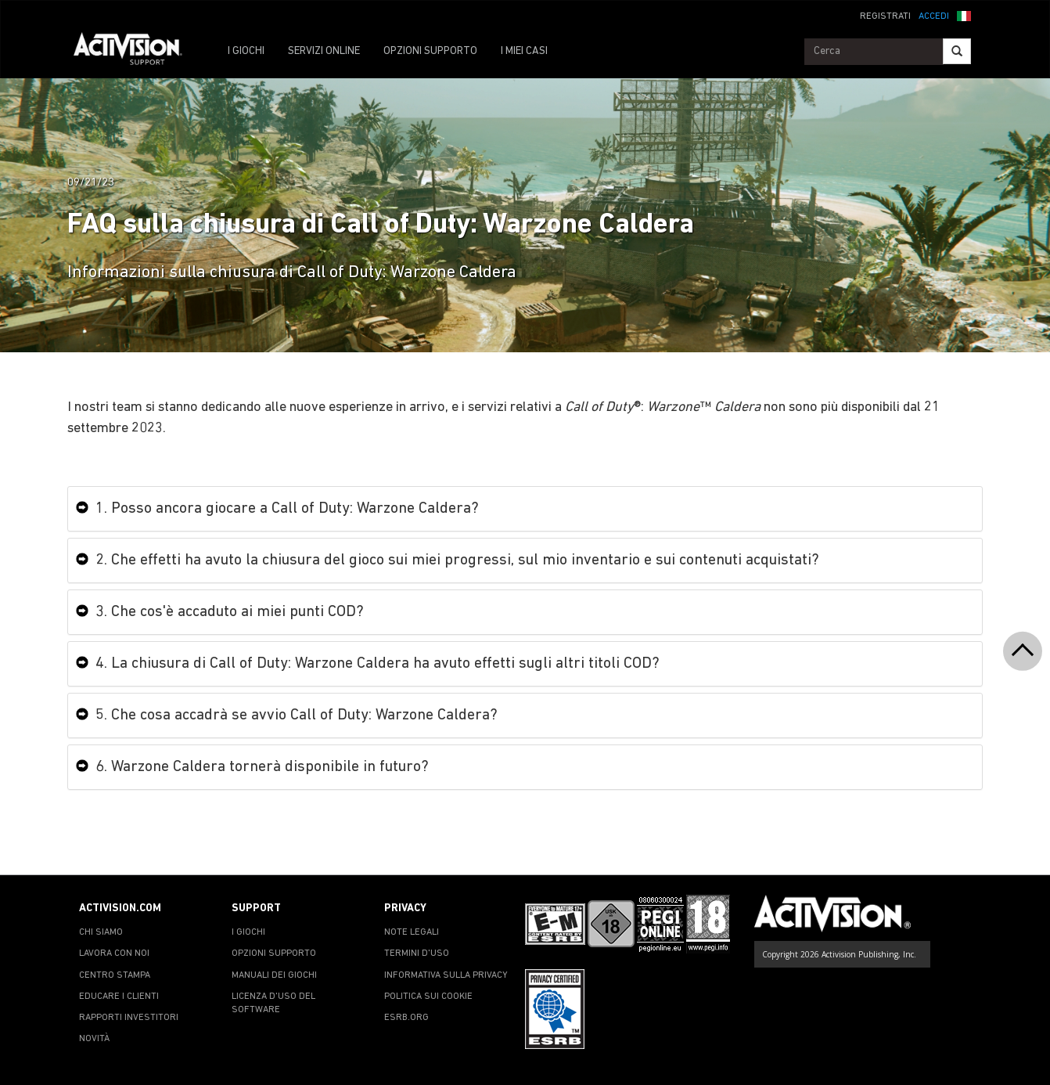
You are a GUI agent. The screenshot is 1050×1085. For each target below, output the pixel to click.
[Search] (957, 51)
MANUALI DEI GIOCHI (274, 975)
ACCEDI (934, 16)
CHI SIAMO (101, 932)
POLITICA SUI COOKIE (428, 996)
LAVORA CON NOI (114, 953)
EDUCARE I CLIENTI (119, 996)
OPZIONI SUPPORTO (430, 51)
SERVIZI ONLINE (324, 51)
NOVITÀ (94, 1039)
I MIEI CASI (524, 51)
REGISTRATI (885, 16)
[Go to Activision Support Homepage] (135, 51)
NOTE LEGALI (411, 932)
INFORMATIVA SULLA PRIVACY (446, 975)
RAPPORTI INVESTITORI (128, 1017)
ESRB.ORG (406, 1017)
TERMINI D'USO (416, 953)
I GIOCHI (246, 51)
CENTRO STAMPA (114, 975)
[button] (964, 15)
